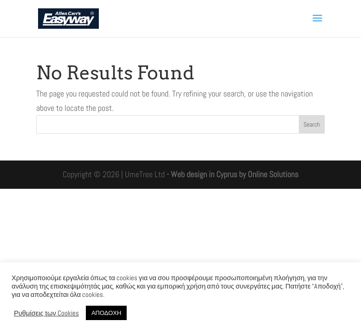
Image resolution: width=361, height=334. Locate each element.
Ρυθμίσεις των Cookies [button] (46, 313)
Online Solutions (273, 174)
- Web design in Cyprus (202, 174)
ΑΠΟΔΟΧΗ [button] (106, 313)
